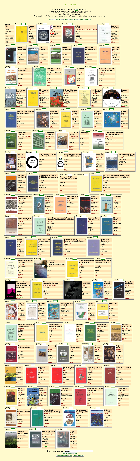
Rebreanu (80, 72)
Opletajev (97, 349)
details (30, 42)
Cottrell (46, 371)
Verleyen (66, 93)
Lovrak (106, 413)
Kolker (69, 200)
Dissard (20, 222)
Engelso (19, 243)
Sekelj (116, 200)
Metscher (106, 179)
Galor (44, 435)
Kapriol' (84, 285)
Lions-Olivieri (43, 392)
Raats (50, 349)
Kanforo (40, 243)
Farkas (81, 264)
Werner (120, 392)
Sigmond (48, 200)
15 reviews (48, 146)
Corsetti (74, 115)
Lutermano (52, 328)
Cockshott (41, 371)
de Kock (19, 413)
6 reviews (19, 381)
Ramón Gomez (80, 29)
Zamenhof (21, 200)
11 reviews (19, 103)
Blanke (99, 328)
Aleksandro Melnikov (24, 136)
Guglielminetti (73, 136)
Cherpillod (102, 72)
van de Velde (21, 435)
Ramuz (30, 29)
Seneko (78, 328)
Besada (41, 93)
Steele (18, 93)
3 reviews (113, 39)
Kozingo (90, 371)
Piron (113, 51)
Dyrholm (53, 30)
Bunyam (125, 328)
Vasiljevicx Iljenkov (106, 243)
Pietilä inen (49, 435)
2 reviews (65, 103)
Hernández (52, 285)
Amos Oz (99, 157)
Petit (110, 307)
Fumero (45, 285)
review (30, 39)
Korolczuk (21, 307)
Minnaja (47, 136)
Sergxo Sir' (63, 307)
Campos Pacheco (91, 29)
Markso (41, 179)
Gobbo (121, 158)
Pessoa (72, 435)
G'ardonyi (21, 392)
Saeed (127, 285)
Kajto (122, 115)
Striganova (53, 115)
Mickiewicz (119, 349)
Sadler (40, 307)
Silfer (53, 136)
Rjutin (118, 371)
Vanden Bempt (109, 136)
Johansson (19, 371)
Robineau (107, 285)
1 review (64, 61)
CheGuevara (67, 371)
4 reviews (71, 146)
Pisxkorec (47, 413)
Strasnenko (21, 157)
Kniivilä (93, 200)
